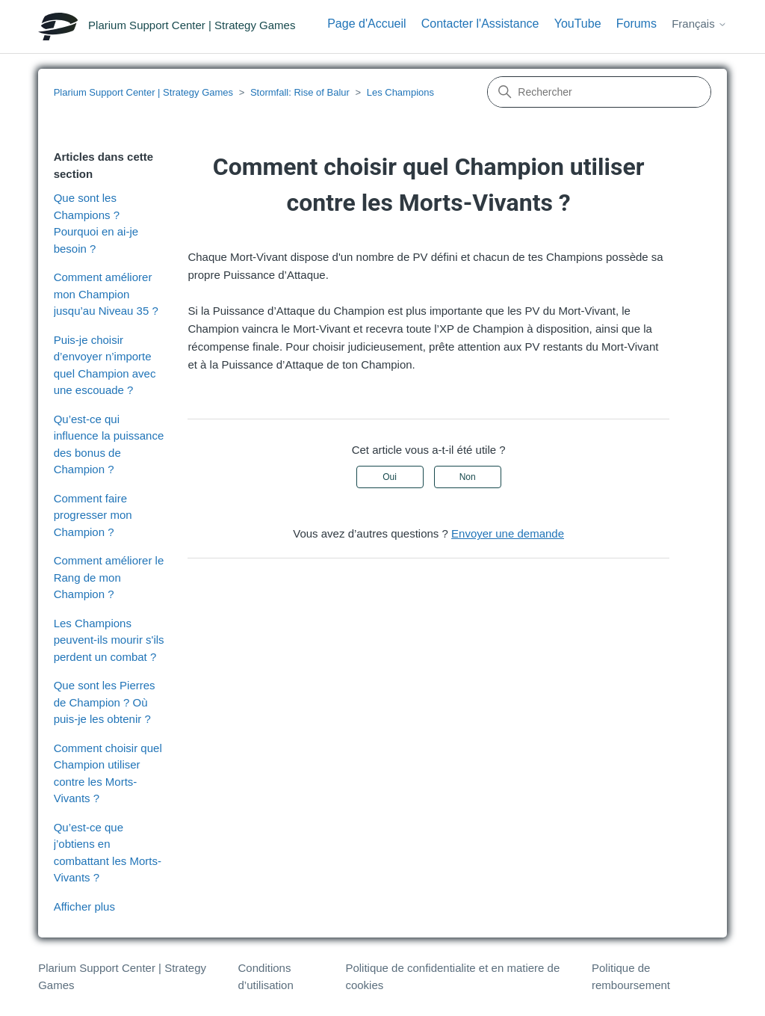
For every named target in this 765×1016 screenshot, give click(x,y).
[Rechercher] (599, 92)
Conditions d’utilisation (266, 976)
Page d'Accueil (366, 23)
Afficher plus (84, 906)
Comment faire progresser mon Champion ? (93, 515)
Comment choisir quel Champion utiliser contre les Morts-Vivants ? (108, 773)
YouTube (577, 23)
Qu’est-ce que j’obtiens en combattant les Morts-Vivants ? (107, 852)
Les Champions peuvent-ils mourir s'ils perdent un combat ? (109, 640)
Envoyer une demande (507, 533)
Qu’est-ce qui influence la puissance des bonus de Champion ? (109, 444)
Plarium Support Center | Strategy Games (143, 92)
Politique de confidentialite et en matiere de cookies (452, 976)
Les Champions (400, 92)
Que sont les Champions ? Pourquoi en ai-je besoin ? (96, 223)
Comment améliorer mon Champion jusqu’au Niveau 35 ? (106, 294)
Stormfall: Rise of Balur (300, 92)
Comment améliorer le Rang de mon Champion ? (109, 577)
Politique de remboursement (631, 976)
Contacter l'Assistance (480, 23)
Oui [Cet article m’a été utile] (389, 477)
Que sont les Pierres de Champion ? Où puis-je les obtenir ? (104, 702)
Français (699, 23)
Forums (636, 23)
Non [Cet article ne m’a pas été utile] (467, 477)
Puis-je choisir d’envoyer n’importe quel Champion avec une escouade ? (105, 365)
